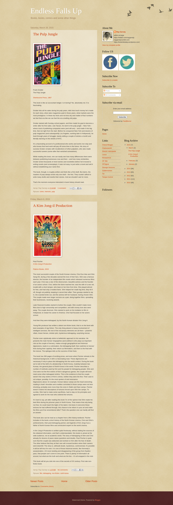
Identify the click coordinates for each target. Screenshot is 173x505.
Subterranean (107, 171)
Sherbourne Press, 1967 (42, 98)
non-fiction (55, 473)
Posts (107, 91)
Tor (103, 174)
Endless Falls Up (56, 11)
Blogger (97, 500)
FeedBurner (127, 121)
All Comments (110, 95)
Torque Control (107, 177)
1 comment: (62, 188)
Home (64, 481)
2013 (129, 172)
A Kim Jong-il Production (52, 205)
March (131, 148)
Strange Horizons (108, 167)
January (132, 164)
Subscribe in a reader (110, 80)
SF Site (105, 161)
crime (42, 191)
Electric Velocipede (109, 151)
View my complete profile (111, 45)
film (41, 473)
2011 (129, 179)
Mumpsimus (106, 158)
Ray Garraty (121, 32)
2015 (129, 145)
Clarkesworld (107, 148)
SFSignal (105, 164)
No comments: (63, 470)
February (132, 161)
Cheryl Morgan (107, 145)
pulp (53, 191)
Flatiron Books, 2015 (41, 269)
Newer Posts (36, 481)
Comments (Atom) (47, 486)
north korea (64, 473)
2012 (129, 176)
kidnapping (47, 473)
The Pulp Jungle (45, 34)
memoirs (48, 191)
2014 (129, 169)
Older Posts (91, 481)
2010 (129, 183)
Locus (104, 155)
